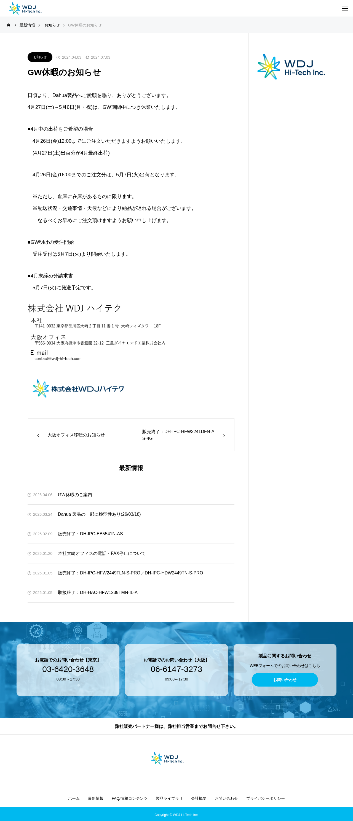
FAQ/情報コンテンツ (130, 798)
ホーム (74, 798)
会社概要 (199, 798)
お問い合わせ (226, 798)
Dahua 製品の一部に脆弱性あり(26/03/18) (99, 514)
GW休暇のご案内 (75, 494)
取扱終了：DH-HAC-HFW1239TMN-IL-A (98, 592)
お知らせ (40, 57)
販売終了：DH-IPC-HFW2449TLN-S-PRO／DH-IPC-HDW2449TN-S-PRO (130, 573)
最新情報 (95, 798)
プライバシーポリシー (265, 798)
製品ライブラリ (169, 798)
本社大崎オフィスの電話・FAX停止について (102, 553)
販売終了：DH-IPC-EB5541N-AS (90, 533)
